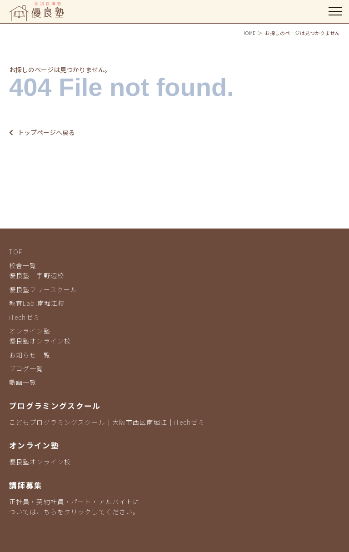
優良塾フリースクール (43, 289)
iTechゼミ (24, 317)
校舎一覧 (22, 265)
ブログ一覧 (26, 368)
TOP (16, 251)
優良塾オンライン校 (40, 340)
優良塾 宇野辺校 (36, 275)
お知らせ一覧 (29, 354)
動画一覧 (22, 382)
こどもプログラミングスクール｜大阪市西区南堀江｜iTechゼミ (107, 422)
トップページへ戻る (42, 132)
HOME (248, 33)
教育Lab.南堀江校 (37, 303)
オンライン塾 (29, 330)
